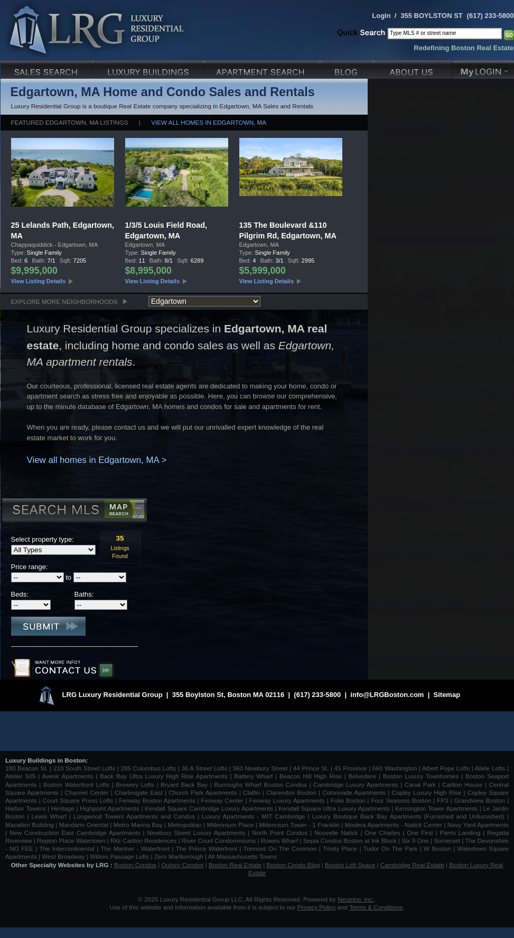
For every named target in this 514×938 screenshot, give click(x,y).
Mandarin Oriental (83, 824)
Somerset (447, 840)
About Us (414, 68)
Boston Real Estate (235, 864)
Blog (348, 68)
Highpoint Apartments (110, 808)
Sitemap (447, 695)
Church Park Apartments (203, 792)
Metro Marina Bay (138, 824)
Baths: (84, 594)
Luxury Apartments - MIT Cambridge (253, 816)
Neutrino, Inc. (356, 899)
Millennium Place (230, 824)
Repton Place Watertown (71, 840)
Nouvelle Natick (336, 832)
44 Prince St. (311, 768)
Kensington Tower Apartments (436, 808)
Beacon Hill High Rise (310, 776)
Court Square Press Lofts (78, 800)
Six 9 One (414, 840)
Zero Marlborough (178, 856)
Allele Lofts (490, 768)
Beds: (20, 594)
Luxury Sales (47, 68)
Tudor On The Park (390, 848)
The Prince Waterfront (206, 848)
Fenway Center (222, 800)
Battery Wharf (253, 776)
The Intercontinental (66, 848)
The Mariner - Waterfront (135, 848)
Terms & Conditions (376, 907)
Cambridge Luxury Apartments (355, 784)
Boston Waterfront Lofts (76, 784)
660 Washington (394, 768)
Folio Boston (348, 800)
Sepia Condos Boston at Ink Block (350, 840)
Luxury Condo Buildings (149, 68)
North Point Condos (279, 832)
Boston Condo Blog (293, 864)
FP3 (443, 800)
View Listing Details (38, 281)
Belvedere (363, 776)
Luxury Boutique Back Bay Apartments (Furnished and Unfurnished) (408, 816)
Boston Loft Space (350, 864)
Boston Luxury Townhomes (421, 776)
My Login (483, 68)
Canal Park (420, 784)
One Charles (382, 832)
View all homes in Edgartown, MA (208, 122)
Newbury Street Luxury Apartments (196, 832)
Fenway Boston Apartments (157, 800)
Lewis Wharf (49, 816)
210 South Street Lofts (84, 768)
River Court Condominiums (219, 840)
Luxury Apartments (262, 68)
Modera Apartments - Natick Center (393, 824)
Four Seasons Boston (402, 800)
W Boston (438, 848)
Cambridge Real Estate (412, 864)
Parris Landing (460, 832)
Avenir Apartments (68, 776)
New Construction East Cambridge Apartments (75, 832)
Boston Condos (135, 864)
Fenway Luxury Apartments (287, 800)
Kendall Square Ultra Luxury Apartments (333, 808)
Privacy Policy (316, 907)
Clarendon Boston (291, 792)
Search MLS (74, 511)
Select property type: (42, 539)
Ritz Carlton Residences (143, 840)
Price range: (29, 567)
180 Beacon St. (26, 768)
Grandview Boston (479, 800)
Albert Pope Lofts (446, 768)
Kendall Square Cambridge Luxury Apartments (210, 808)
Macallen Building (29, 824)
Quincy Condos (183, 864)
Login (381, 16)
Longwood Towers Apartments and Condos (134, 816)
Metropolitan (185, 824)
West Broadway (63, 856)
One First (420, 832)
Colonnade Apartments (354, 792)
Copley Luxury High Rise (427, 792)
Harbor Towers (25, 808)
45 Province (350, 768)
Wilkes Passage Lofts (119, 856)
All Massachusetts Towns (242, 856)
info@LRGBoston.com (387, 695)
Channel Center (87, 792)
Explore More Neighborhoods (64, 301)
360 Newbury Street (259, 768)
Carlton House (462, 784)
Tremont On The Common (279, 848)
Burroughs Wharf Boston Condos (260, 784)
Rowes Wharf (279, 840)
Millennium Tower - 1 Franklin (299, 824)
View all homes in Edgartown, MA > (97, 460)
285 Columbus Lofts (148, 768)
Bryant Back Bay (184, 784)
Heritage (62, 808)
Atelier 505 (21, 776)
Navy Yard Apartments (478, 824)
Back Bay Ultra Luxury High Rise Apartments (163, 776)
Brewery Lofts (135, 784)
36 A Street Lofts (204, 768)
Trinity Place (341, 848)
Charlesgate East (139, 792)
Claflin (253, 792)
